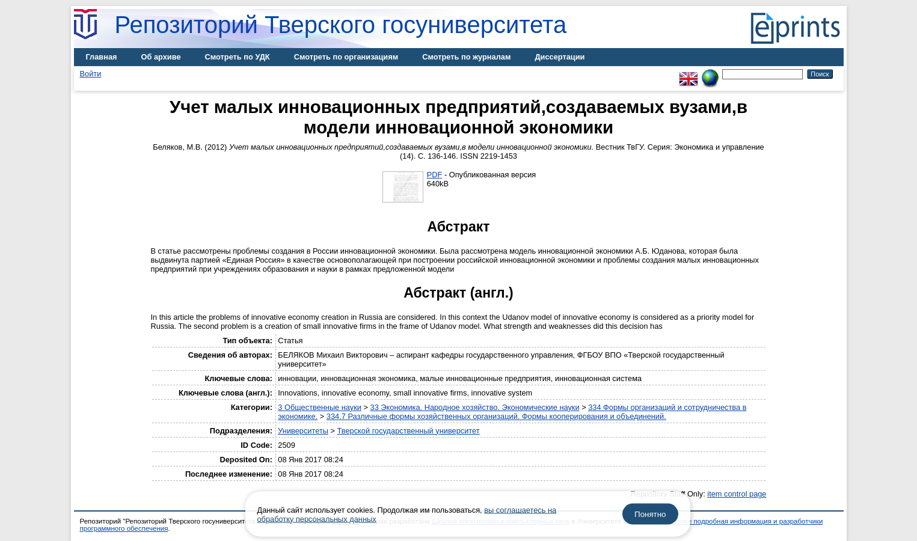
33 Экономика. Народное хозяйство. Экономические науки (475, 407)
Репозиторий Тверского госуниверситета (341, 24)
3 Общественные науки (319, 407)
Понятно (650, 514)
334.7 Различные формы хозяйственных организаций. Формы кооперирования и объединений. (496, 416)
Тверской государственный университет (408, 430)
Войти (91, 73)
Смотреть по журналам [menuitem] (466, 56)
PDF (435, 174)
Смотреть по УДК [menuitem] (237, 56)
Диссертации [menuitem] (559, 56)
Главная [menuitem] (101, 56)
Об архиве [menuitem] (161, 56)
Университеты (303, 430)
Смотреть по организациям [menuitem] (346, 56)
